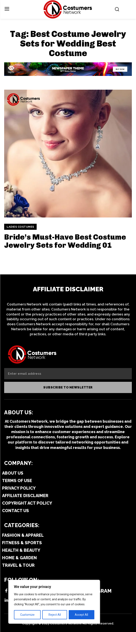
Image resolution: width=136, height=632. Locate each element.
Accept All (81, 614)
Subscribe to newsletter (68, 387)
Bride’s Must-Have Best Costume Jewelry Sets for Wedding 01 (65, 241)
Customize (27, 614)
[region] (54, 602)
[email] (68, 373)
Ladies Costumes (20, 226)
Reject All (55, 614)
